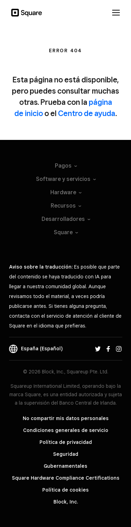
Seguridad (65, 454)
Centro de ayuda (86, 113)
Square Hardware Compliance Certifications (65, 478)
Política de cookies (65, 490)
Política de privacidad (65, 442)
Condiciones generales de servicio (65, 430)
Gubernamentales (65, 466)
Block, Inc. (65, 502)
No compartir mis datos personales (66, 418)
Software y (65, 179)
